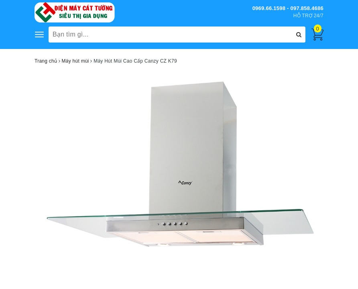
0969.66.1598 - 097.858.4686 (287, 8)
